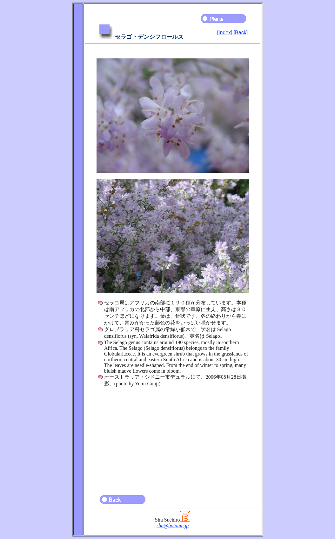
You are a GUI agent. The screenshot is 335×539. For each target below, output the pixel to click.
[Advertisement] (173, 438)
